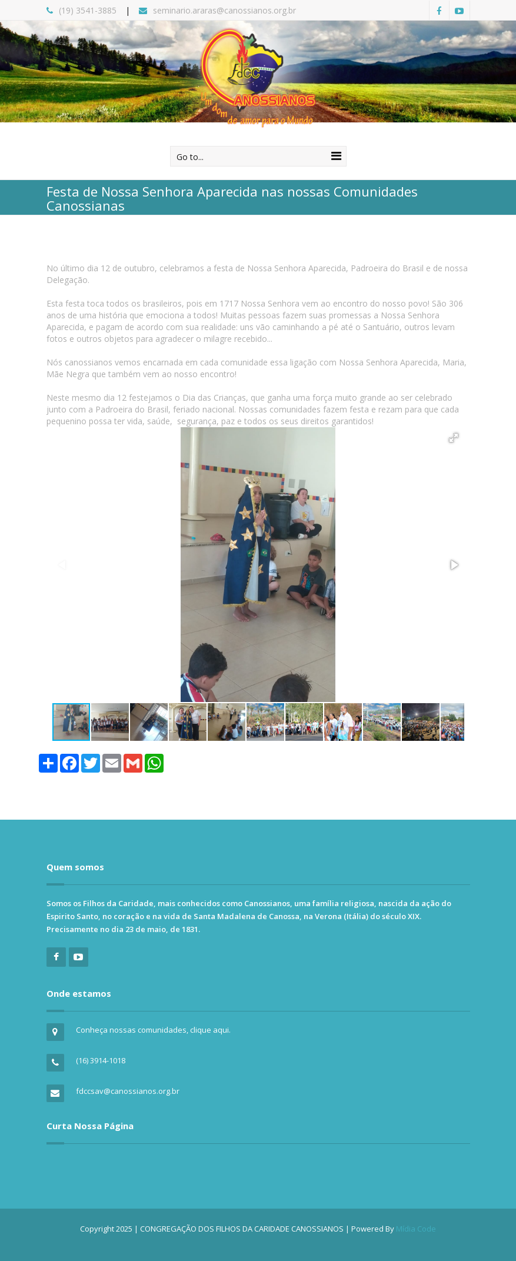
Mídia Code (416, 1228)
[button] (453, 437)
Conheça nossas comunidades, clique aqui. (153, 1029)
